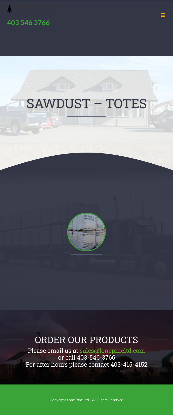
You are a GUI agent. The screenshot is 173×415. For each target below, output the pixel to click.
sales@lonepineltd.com (112, 350)
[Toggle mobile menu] (163, 15)
